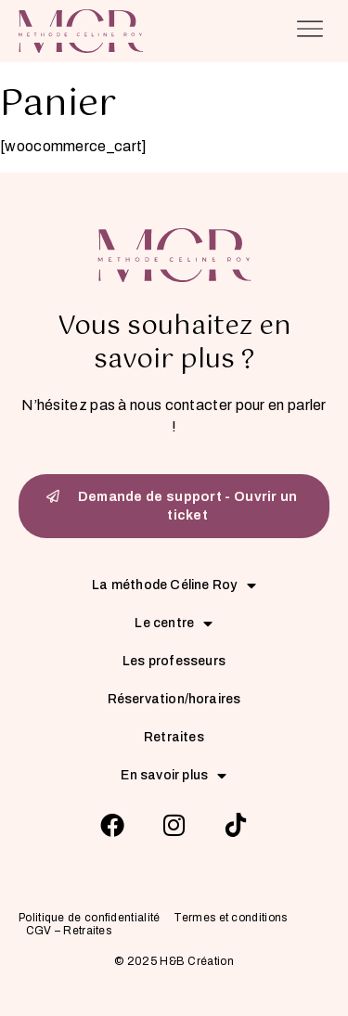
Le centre (174, 623)
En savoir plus (173, 775)
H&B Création (197, 961)
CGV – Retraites (69, 931)
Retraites (174, 737)
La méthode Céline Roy (173, 585)
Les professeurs (174, 661)
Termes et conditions (230, 918)
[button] (309, 31)
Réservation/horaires (174, 699)
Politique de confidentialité (89, 918)
